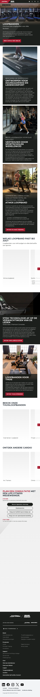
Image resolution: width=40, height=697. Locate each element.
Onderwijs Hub (7, 657)
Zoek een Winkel (7, 665)
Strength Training (7, 646)
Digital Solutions (25, 644)
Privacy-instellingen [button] (13, 688)
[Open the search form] (32, 2)
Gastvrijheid (6, 637)
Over (4, 660)
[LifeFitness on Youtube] (22, 684)
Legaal (5, 667)
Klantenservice (20, 508)
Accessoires (6, 648)
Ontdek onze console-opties (13, 340)
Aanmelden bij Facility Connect (12, 675)
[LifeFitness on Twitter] (17, 684)
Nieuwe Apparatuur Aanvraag (20, 504)
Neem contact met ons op (12, 40)
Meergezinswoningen (8, 639)
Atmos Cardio (24, 646)
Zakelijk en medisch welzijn (28, 639)
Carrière (5, 672)
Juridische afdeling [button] (27, 690)
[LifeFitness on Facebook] (8, 684)
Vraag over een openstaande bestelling (20, 515)
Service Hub (6, 655)
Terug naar (6, 5)
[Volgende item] (38, 269)
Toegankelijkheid (8, 670)
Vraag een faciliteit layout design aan (20, 512)
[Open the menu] (38, 2)
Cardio (4, 644)
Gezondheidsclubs (7, 635)
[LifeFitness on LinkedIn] (3, 684)
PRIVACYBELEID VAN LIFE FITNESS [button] (12, 690)
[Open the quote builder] (35, 2)
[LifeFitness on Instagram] (12, 684)
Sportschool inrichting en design (11, 653)
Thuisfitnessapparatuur (27, 635)
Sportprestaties (25, 637)
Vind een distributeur (9, 663)
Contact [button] (5, 688)
